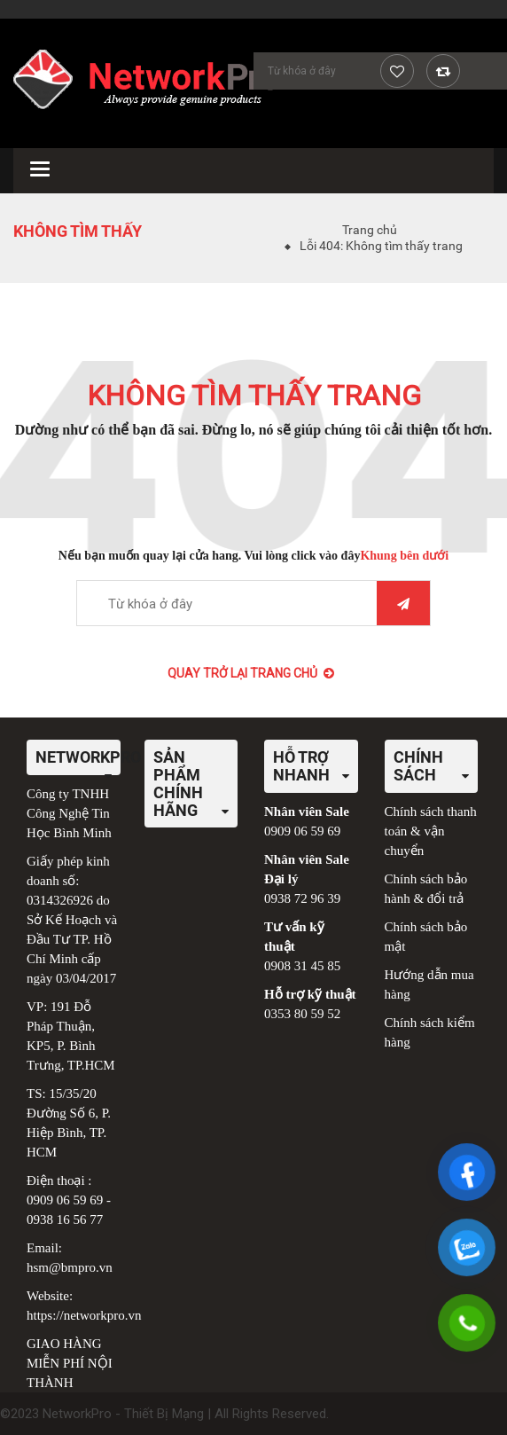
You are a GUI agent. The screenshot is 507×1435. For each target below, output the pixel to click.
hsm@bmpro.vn (70, 1267)
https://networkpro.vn (84, 1315)
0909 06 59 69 (65, 1200)
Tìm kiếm (403, 604)
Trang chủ (369, 230)
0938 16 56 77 (65, 1219)
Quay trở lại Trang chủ (251, 673)
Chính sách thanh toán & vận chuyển (431, 831)
